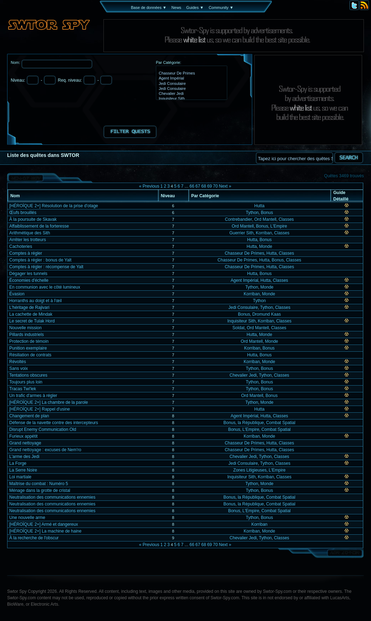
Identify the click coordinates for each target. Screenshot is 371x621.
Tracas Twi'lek (22, 388)
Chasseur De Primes (190, 73)
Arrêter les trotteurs (27, 239)
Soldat (239, 327)
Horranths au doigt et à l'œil (35, 300)
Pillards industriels (26, 334)
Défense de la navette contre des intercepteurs (53, 422)
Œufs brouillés (22, 212)
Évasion (17, 293)
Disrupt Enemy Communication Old (42, 429)
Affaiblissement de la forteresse (39, 226)
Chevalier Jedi (190, 93)
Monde (265, 246)
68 (203, 186)
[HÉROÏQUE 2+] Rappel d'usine (39, 409)
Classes (286, 219)
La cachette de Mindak (30, 314)
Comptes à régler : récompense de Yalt (46, 266)
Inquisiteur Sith (190, 98)
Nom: (16, 62)
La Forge (17, 463)
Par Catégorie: (168, 62)
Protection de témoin (29, 341)
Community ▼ (221, 7)
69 (209, 186)
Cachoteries (20, 246)
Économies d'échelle (29, 280)
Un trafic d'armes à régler (33, 395)
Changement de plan (29, 415)
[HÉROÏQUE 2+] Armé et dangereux (43, 524)
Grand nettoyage (25, 443)
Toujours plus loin (25, 382)
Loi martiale (20, 476)
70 (215, 186)
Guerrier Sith (241, 232)
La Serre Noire (23, 470)
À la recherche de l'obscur (34, 537)
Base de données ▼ (149, 7)
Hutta (259, 205)
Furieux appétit (23, 436)
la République (251, 422)
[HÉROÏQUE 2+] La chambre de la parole (48, 402)
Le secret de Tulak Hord (32, 321)
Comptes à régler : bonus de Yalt (40, 260)
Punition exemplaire (28, 348)
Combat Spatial (280, 422)
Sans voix (18, 368)
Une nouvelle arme (27, 517)
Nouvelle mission (25, 327)
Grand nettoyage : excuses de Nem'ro (45, 449)
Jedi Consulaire (190, 83)
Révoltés (17, 361)
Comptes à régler (25, 253)
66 (191, 186)
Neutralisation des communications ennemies (52, 497)
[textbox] (294, 158)
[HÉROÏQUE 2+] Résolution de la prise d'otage (53, 205)
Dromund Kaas (266, 314)
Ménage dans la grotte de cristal (39, 490)
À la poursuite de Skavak (33, 219)
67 (197, 186)
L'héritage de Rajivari (29, 307)
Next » (225, 186)
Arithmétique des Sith (29, 232)
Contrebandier (238, 219)
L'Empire (278, 226)
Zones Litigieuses (249, 470)
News (177, 7)
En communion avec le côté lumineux (44, 287)
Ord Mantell (265, 219)
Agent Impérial (190, 78)
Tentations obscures (28, 375)
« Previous (149, 186)
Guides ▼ (195, 7)
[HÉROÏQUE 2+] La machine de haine (45, 531)
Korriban (264, 232)
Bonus (267, 212)
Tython (252, 212)
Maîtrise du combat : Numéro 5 (38, 483)
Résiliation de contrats (30, 354)
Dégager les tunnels (28, 273)
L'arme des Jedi (24, 456)
